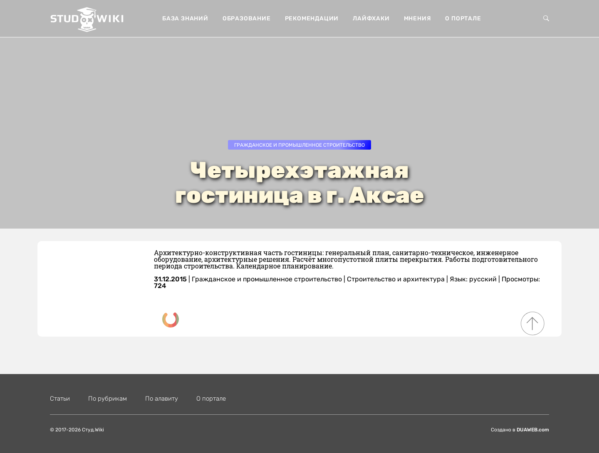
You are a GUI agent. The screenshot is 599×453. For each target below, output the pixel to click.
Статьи (60, 398)
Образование (247, 18)
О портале (463, 18)
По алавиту (161, 398)
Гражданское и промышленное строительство (299, 145)
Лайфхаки (371, 18)
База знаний (185, 18)
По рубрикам (107, 398)
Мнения (417, 18)
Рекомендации (312, 18)
